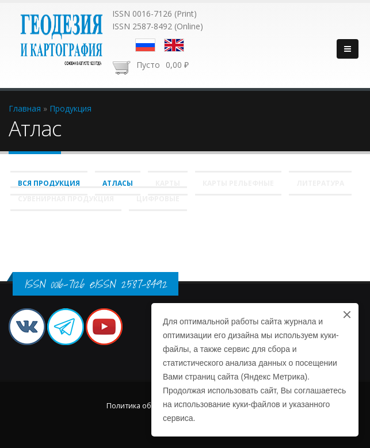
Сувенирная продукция (66, 199)
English (174, 45)
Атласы (117, 183)
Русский (145, 45)
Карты (167, 183)
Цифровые (158, 199)
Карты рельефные (238, 183)
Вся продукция (49, 183)
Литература (320, 183)
